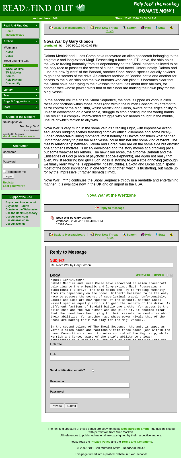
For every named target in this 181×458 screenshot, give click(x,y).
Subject (57, 260)
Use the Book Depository (21, 213)
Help (148, 27)
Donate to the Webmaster (22, 209)
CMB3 (9, 55)
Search (131, 27)
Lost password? (14, 185)
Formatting (158, 275)
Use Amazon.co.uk (17, 220)
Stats (161, 27)
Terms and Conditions (137, 441)
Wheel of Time (15, 69)
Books (10, 65)
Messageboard (15, 34)
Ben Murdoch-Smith (135, 428)
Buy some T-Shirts (17, 206)
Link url (55, 354)
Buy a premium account (21, 202)
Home (9, 31)
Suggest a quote (27, 136)
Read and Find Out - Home (67, 7)
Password (9, 161)
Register (8, 182)
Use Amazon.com (17, 216)
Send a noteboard (60, 45)
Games (10, 76)
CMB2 (9, 52)
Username (9, 152)
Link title (56, 344)
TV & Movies (13, 72)
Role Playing (14, 79)
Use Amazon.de (15, 223)
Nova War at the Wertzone (111, 195)
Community (13, 83)
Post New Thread (106, 27)
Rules (109, 31)
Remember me (16, 171)
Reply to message (112, 208)
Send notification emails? (67, 370)
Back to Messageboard (69, 27)
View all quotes (10, 136)
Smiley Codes (143, 275)
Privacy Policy (100, 441)
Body (55, 275)
